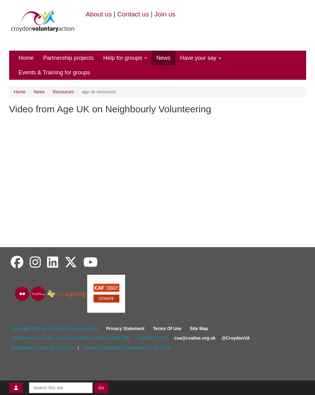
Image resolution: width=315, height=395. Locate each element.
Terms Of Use (168, 328)
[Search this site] (61, 387)
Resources (63, 91)
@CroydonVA (235, 338)
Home (26, 58)
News (163, 58)
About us (99, 14)
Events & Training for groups (54, 72)
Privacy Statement (126, 328)
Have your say (200, 58)
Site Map (199, 328)
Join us (165, 14)
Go (101, 387)
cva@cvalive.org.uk (194, 338)
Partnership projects (68, 58)
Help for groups (125, 58)
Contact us (133, 14)
